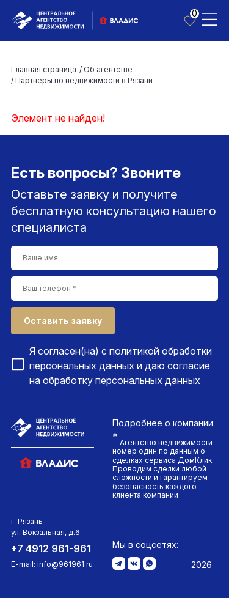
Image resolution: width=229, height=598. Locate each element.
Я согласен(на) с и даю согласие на (120, 365)
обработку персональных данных (121, 380)
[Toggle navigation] (209, 18)
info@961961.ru (65, 564)
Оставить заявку (63, 321)
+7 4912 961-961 (51, 548)
